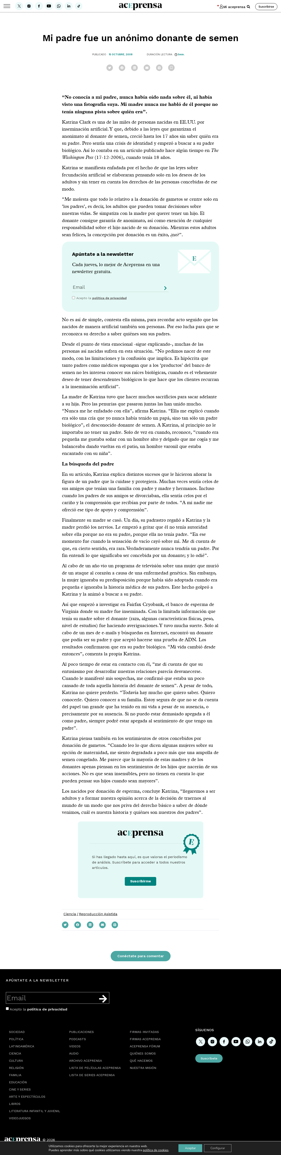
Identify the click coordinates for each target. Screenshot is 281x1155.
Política (16, 1039)
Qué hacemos (141, 1060)
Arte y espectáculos (27, 1096)
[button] (248, 7)
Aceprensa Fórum (145, 1046)
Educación (18, 1082)
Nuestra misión (143, 1068)
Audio (74, 1053)
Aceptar (189, 1148)
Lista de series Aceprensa (92, 1075)
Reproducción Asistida (98, 914)
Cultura (16, 1060)
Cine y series (20, 1089)
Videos (75, 1046)
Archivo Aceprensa (85, 1060)
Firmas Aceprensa (145, 1039)
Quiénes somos (143, 1053)
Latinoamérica (21, 1046)
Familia (15, 1075)
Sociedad (17, 1032)
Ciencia (70, 914)
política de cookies (155, 1150)
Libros (14, 1104)
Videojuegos (20, 1118)
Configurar (218, 1148)
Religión (16, 1068)
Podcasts (77, 1039)
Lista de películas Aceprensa (95, 1068)
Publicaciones (81, 1032)
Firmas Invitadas (144, 1032)
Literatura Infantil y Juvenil (34, 1111)
